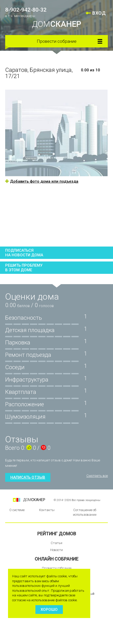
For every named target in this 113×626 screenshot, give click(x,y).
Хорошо (49, 609)
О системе (17, 510)
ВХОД (99, 13)
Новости (56, 550)
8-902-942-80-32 (26, 10)
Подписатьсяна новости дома (24, 252)
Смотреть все (97, 476)
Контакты (47, 510)
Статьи (56, 543)
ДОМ (56, 24)
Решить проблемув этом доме (23, 267)
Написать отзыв (27, 477)
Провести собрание (57, 41)
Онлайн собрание (56, 559)
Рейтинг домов (56, 533)
